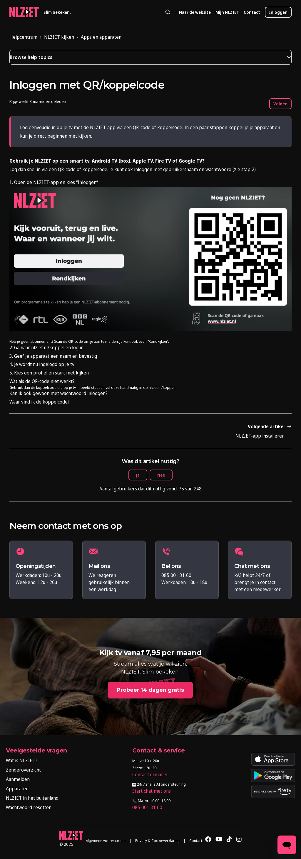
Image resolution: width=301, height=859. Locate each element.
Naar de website (195, 12)
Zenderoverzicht (23, 770)
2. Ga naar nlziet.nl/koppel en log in (46, 347)
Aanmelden (18, 779)
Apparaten (17, 788)
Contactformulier (150, 774)
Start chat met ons (151, 791)
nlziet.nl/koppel (162, 387)
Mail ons (99, 566)
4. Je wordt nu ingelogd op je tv (41, 364)
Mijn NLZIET (227, 12)
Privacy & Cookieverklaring (157, 840)
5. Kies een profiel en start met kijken (49, 372)
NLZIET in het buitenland (32, 798)
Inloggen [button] (278, 12)
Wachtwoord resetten (28, 807)
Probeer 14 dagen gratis (150, 690)
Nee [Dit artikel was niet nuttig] (161, 475)
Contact (252, 12)
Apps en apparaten (101, 37)
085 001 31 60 (147, 807)
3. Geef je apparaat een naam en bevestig (53, 356)
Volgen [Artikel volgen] (280, 104)
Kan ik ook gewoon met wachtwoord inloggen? (58, 393)
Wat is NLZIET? (21, 760)
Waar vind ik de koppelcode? (39, 402)
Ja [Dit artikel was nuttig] (138, 475)
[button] (150, 57)
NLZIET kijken (59, 37)
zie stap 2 (244, 169)
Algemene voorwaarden (106, 840)
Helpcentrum (23, 37)
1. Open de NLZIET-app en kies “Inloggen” (53, 182)
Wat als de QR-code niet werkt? (42, 381)
